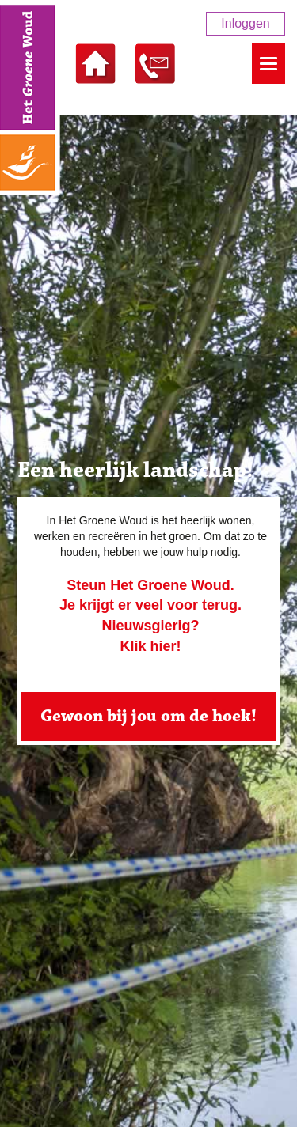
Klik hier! (150, 646)
